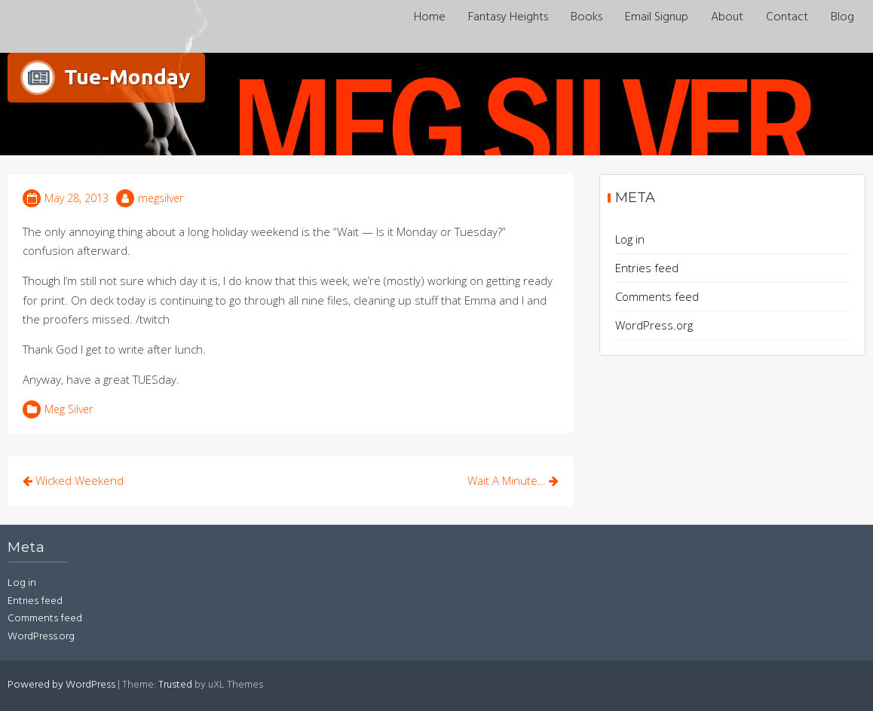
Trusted (175, 685)
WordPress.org (654, 325)
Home (430, 17)
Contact (787, 17)
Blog (842, 17)
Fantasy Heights (508, 17)
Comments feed (657, 296)
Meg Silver (68, 409)
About (727, 17)
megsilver (160, 198)
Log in (630, 239)
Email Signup (656, 17)
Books (586, 17)
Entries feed (646, 267)
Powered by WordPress (61, 685)
